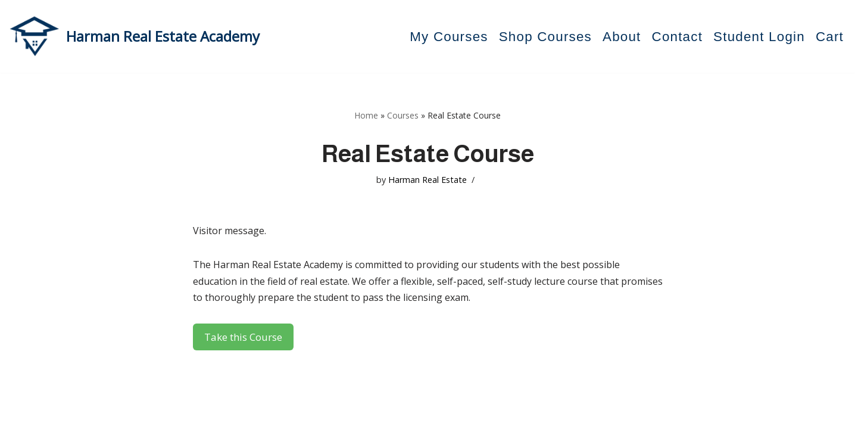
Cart (830, 36)
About (622, 36)
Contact (677, 36)
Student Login (759, 36)
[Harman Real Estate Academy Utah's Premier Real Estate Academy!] (134, 36)
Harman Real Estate (427, 179)
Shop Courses (545, 36)
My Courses (449, 36)
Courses (403, 115)
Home (366, 115)
